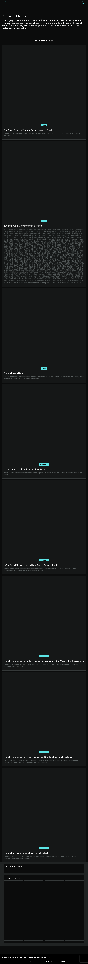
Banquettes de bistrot (14, 373)
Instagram (48, 961)
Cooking (44, 560)
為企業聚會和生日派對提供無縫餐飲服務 (23, 226)
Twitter (62, 961)
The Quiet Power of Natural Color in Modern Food (28, 130)
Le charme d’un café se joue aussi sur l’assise (25, 469)
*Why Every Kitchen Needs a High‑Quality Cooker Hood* (31, 565)
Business (44, 464)
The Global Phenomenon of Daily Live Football (26, 853)
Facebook (32, 961)
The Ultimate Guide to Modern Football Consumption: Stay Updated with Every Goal (44, 661)
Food (44, 125)
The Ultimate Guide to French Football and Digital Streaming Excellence (38, 757)
